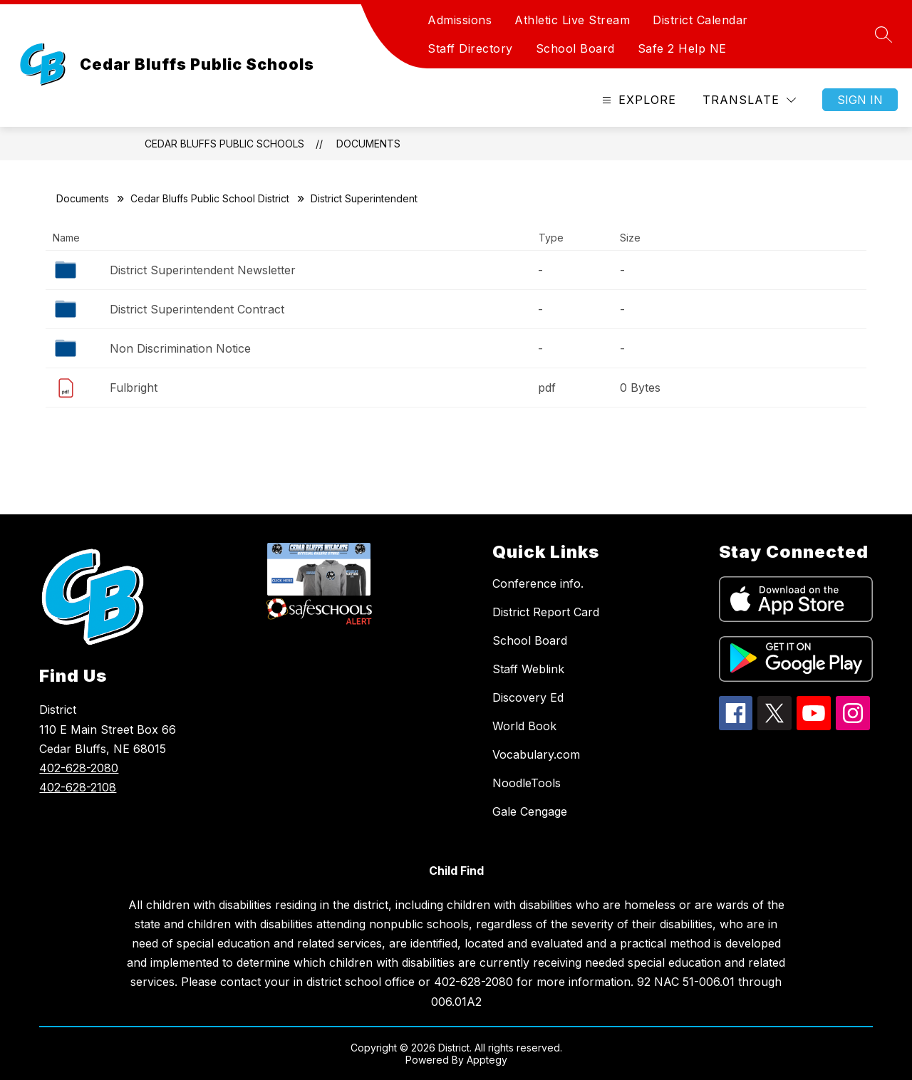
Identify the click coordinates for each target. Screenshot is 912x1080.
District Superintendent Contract (197, 309)
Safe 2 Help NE (682, 48)
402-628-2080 (78, 768)
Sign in (860, 100)
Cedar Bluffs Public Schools (224, 143)
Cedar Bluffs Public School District (209, 198)
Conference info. (538, 583)
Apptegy (487, 1060)
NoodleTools (526, 783)
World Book (524, 726)
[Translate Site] (749, 100)
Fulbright (133, 387)
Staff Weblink (528, 669)
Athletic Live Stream (572, 20)
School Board (575, 48)
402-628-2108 (77, 787)
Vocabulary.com (536, 754)
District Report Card (545, 612)
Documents (368, 143)
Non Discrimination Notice (180, 348)
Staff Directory (470, 48)
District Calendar (700, 20)
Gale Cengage (529, 811)
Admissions (460, 20)
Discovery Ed (528, 697)
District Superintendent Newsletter (203, 270)
